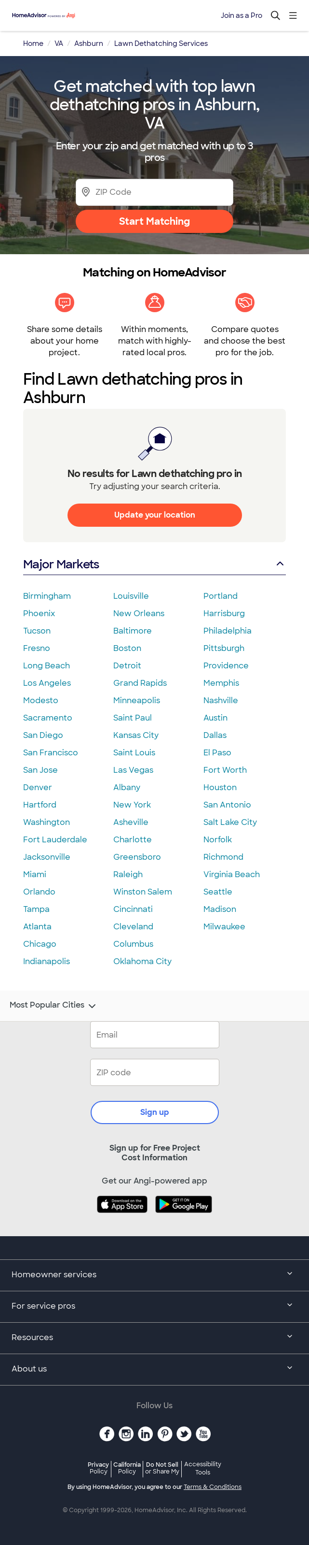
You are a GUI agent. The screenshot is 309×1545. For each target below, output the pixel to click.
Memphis (221, 683)
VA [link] (58, 43)
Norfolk (217, 840)
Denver (37, 787)
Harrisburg (224, 613)
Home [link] (33, 43)
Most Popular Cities (54, 1006)
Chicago (39, 944)
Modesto (40, 700)
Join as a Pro (241, 15)
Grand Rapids (140, 683)
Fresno (36, 648)
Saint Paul (132, 718)
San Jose (40, 770)
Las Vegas (133, 770)
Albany (126, 787)
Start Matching (154, 221)
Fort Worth (225, 770)
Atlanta (37, 927)
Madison (219, 909)
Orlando (39, 892)
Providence (226, 666)
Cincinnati (133, 909)
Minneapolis (136, 700)
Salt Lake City (230, 822)
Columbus (133, 944)
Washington (46, 822)
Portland (220, 596)
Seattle (217, 892)
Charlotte (132, 840)
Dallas (215, 735)
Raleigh (128, 874)
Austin (215, 718)
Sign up (154, 1112)
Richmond (223, 857)
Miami (34, 874)
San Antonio (227, 805)
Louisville (131, 596)
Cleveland (133, 927)
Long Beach (46, 666)
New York (132, 805)
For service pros (154, 1307)
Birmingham (47, 596)
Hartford (39, 805)
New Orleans (138, 613)
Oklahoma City (142, 961)
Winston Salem (142, 892)
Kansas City (136, 735)
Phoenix (39, 613)
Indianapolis (46, 961)
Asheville (130, 822)
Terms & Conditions (213, 1487)
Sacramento (47, 718)
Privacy (98, 1468)
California (127, 1468)
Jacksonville (46, 857)
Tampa (36, 909)
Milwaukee (224, 927)
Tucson (37, 631)
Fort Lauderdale (55, 840)
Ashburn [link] (88, 43)
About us (154, 1369)
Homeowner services (154, 1275)
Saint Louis (134, 753)
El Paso (217, 753)
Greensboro (137, 857)
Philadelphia (227, 631)
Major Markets (154, 564)
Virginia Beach (231, 874)
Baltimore (132, 631)
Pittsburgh (223, 648)
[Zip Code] (154, 192)
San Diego (43, 735)
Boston (127, 648)
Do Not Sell (162, 1468)
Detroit (127, 666)
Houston (220, 787)
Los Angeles (47, 683)
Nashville (220, 700)
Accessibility (202, 1469)
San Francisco (50, 753)
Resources (154, 1338)
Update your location (154, 515)
